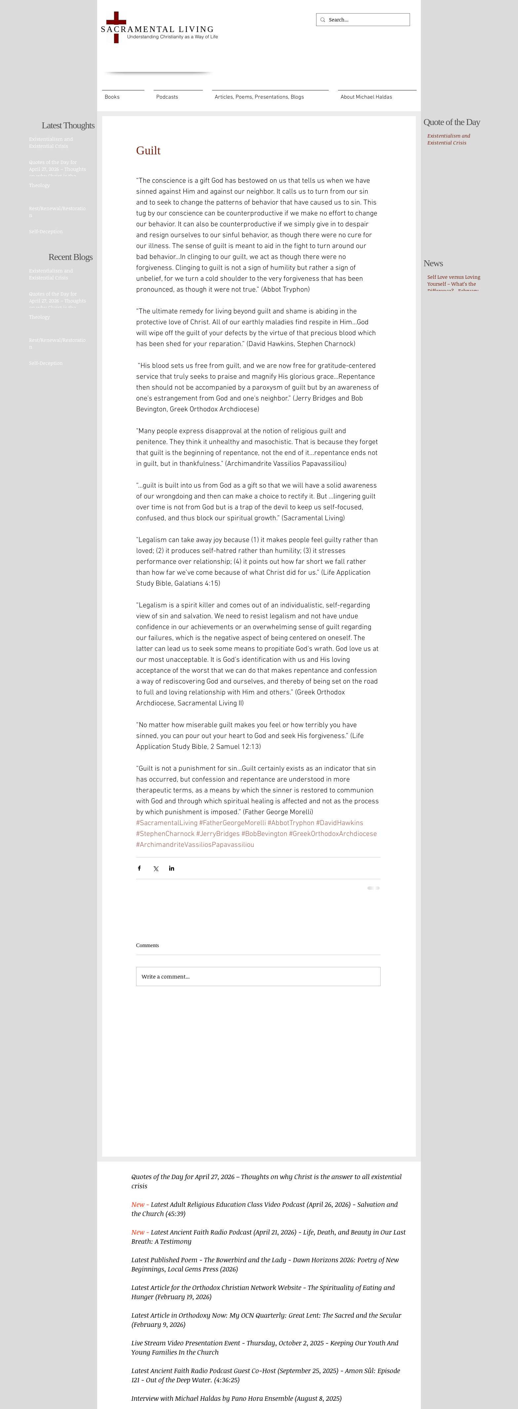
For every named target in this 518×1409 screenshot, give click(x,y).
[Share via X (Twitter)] (155, 868)
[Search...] (362, 20)
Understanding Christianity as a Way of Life (172, 37)
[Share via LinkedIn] (171, 868)
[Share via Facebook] (139, 868)
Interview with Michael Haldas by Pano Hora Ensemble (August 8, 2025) (236, 1398)
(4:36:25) (227, 1379)
